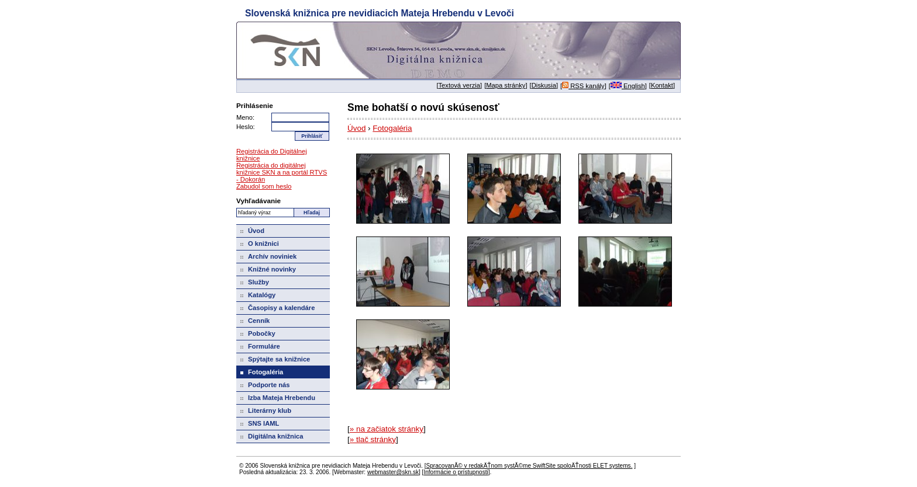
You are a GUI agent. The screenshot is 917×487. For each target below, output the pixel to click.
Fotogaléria (392, 128)
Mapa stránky (505, 85)
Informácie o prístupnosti (455, 472)
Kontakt (662, 85)
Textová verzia (460, 85)
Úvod (356, 128)
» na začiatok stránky (386, 429)
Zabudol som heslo (264, 186)
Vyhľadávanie (258, 200)
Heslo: (245, 126)
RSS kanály (583, 85)
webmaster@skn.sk (393, 472)
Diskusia (544, 85)
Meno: (245, 117)
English (628, 85)
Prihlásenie (254, 105)
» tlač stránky (373, 439)
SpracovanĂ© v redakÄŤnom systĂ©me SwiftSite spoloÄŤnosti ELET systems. (529, 465)
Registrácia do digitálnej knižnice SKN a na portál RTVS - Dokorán (281, 172)
